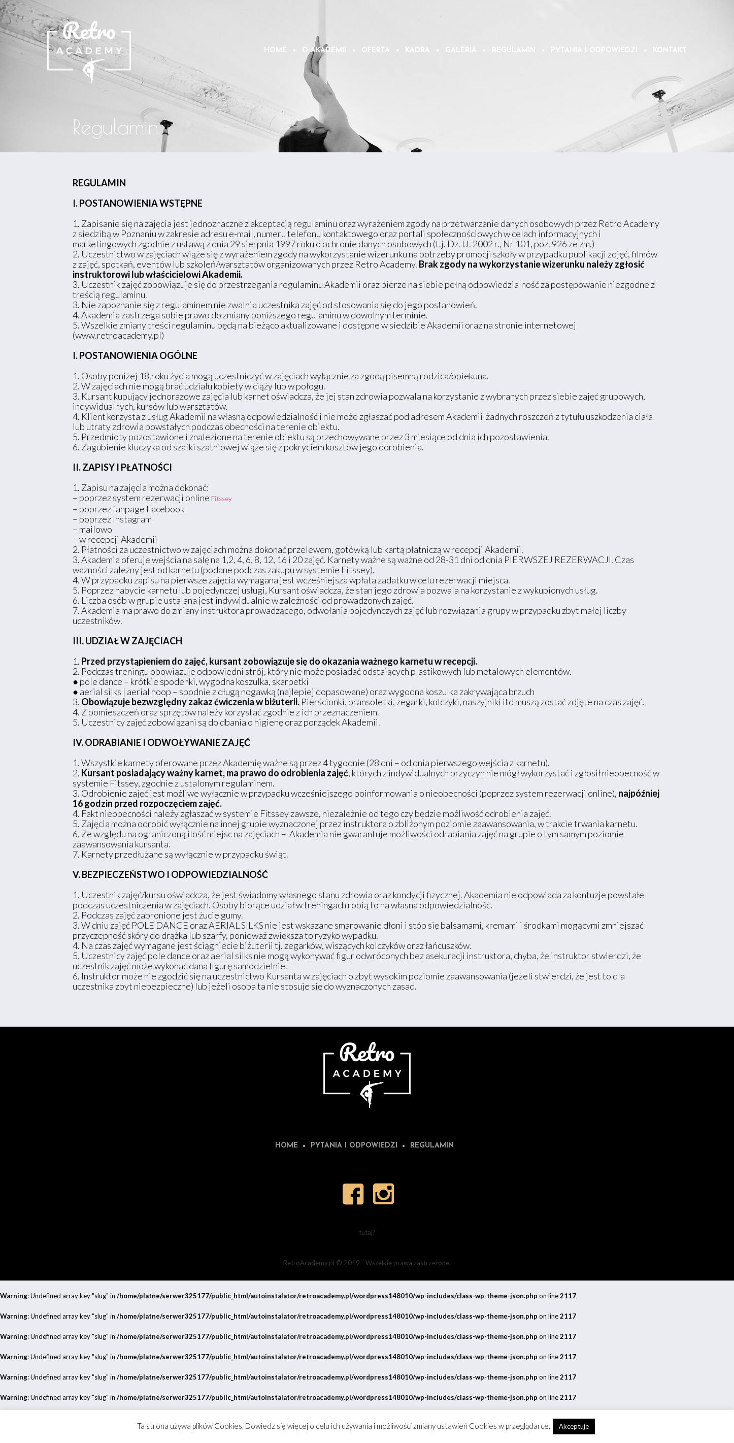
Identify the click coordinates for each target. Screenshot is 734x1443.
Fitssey (221, 499)
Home (286, 1146)
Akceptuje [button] (574, 1426)
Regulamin (432, 1146)
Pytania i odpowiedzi (354, 1146)
